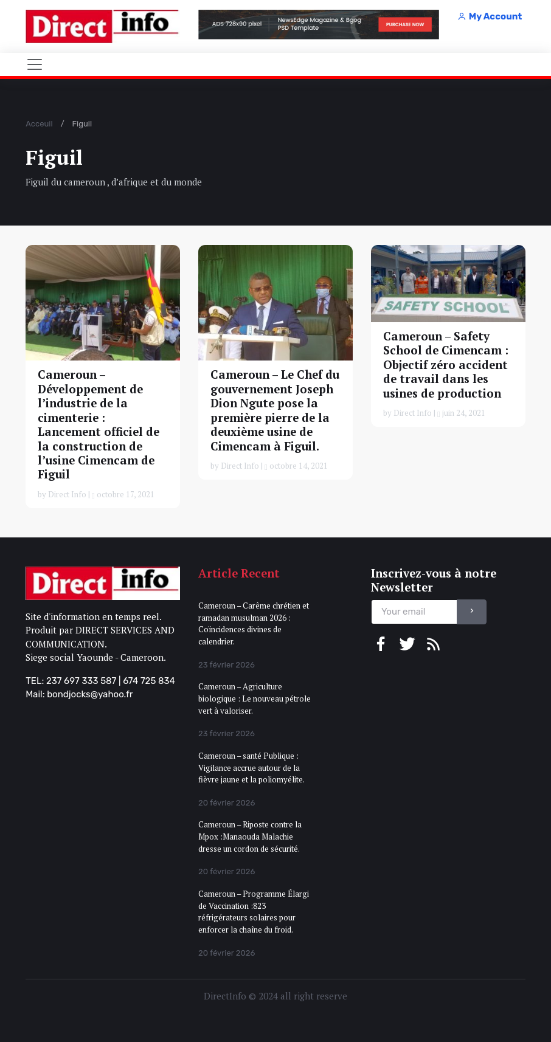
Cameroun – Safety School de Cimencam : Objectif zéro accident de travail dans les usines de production (445, 365)
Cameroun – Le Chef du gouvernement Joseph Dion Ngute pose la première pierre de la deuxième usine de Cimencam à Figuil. (274, 410)
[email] (414, 611)
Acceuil (39, 123)
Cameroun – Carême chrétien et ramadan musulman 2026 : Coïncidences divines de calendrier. (253, 623)
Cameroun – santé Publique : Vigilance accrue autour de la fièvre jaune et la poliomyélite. (251, 767)
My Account (489, 16)
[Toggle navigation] (35, 64)
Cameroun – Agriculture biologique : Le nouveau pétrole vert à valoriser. (254, 698)
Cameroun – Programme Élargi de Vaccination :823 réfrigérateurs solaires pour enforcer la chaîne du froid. (253, 911)
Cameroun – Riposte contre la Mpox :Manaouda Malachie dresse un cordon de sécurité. (250, 836)
